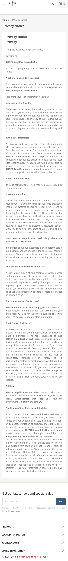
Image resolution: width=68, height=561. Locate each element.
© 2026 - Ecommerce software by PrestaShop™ (25, 556)
